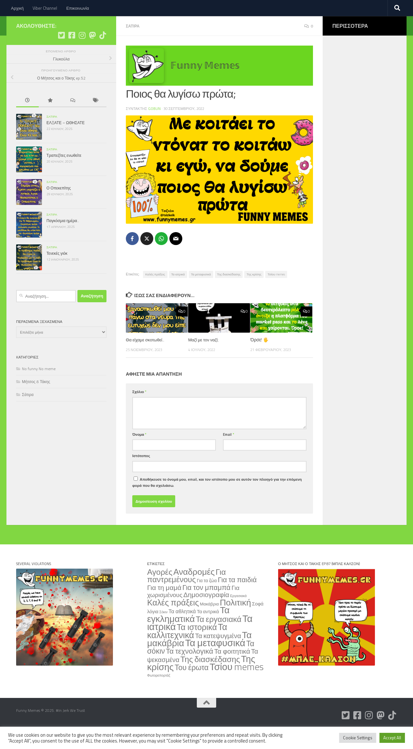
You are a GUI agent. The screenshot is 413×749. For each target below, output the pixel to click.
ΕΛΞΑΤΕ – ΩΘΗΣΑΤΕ (65, 142)
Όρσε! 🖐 (259, 358)
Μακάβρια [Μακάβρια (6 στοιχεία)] (209, 622)
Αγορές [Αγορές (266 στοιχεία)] (159, 590)
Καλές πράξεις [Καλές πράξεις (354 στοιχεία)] (173, 621)
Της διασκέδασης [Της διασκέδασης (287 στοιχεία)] (210, 678)
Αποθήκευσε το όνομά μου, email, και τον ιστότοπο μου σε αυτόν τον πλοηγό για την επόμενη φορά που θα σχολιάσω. (217, 501)
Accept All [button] (392, 737)
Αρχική (17, 8)
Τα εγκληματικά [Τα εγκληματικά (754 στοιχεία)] (188, 633)
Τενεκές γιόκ (56, 273)
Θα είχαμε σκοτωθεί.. (146, 358)
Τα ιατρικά (178, 293)
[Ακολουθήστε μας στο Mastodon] (92, 55)
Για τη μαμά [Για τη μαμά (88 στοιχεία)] (164, 606)
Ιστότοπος (141, 474)
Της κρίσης (254, 293)
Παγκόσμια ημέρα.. (62, 240)
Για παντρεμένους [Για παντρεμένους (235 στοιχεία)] (186, 594)
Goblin (154, 127)
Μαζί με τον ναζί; (204, 358)
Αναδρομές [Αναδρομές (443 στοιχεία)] (194, 590)
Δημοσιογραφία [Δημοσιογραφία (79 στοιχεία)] (206, 613)
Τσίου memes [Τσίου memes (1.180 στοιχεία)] (236, 685)
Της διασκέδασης (229, 293)
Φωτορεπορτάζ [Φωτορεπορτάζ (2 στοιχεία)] (158, 694)
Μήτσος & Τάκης (36, 401)
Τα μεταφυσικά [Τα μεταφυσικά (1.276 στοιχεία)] (215, 661)
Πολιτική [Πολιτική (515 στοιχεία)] (235, 621)
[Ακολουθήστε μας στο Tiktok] (102, 55)
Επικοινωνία (77, 8)
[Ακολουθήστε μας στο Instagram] (82, 55)
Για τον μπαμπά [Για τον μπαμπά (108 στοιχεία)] (206, 606)
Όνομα (139, 453)
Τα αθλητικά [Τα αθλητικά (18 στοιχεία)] (182, 630)
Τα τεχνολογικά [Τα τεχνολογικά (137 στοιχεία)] (189, 669)
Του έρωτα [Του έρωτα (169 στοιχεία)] (191, 686)
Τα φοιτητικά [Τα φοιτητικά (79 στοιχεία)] (232, 670)
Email (228, 453)
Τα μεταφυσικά (201, 293)
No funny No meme (38, 388)
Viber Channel (45, 8)
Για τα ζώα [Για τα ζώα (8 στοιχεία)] (207, 599)
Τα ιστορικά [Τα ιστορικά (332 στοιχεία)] (197, 646)
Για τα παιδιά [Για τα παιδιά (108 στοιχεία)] (237, 598)
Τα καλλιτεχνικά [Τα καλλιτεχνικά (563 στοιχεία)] (187, 649)
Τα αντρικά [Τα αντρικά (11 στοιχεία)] (208, 630)
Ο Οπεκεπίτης (58, 207)
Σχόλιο (139, 410)
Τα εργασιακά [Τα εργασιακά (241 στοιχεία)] (219, 638)
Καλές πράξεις (155, 293)
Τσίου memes (276, 293)
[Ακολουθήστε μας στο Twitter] (61, 55)
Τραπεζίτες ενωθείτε (63, 175)
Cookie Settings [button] (357, 737)
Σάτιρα (133, 45)
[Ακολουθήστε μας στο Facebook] (72, 55)
